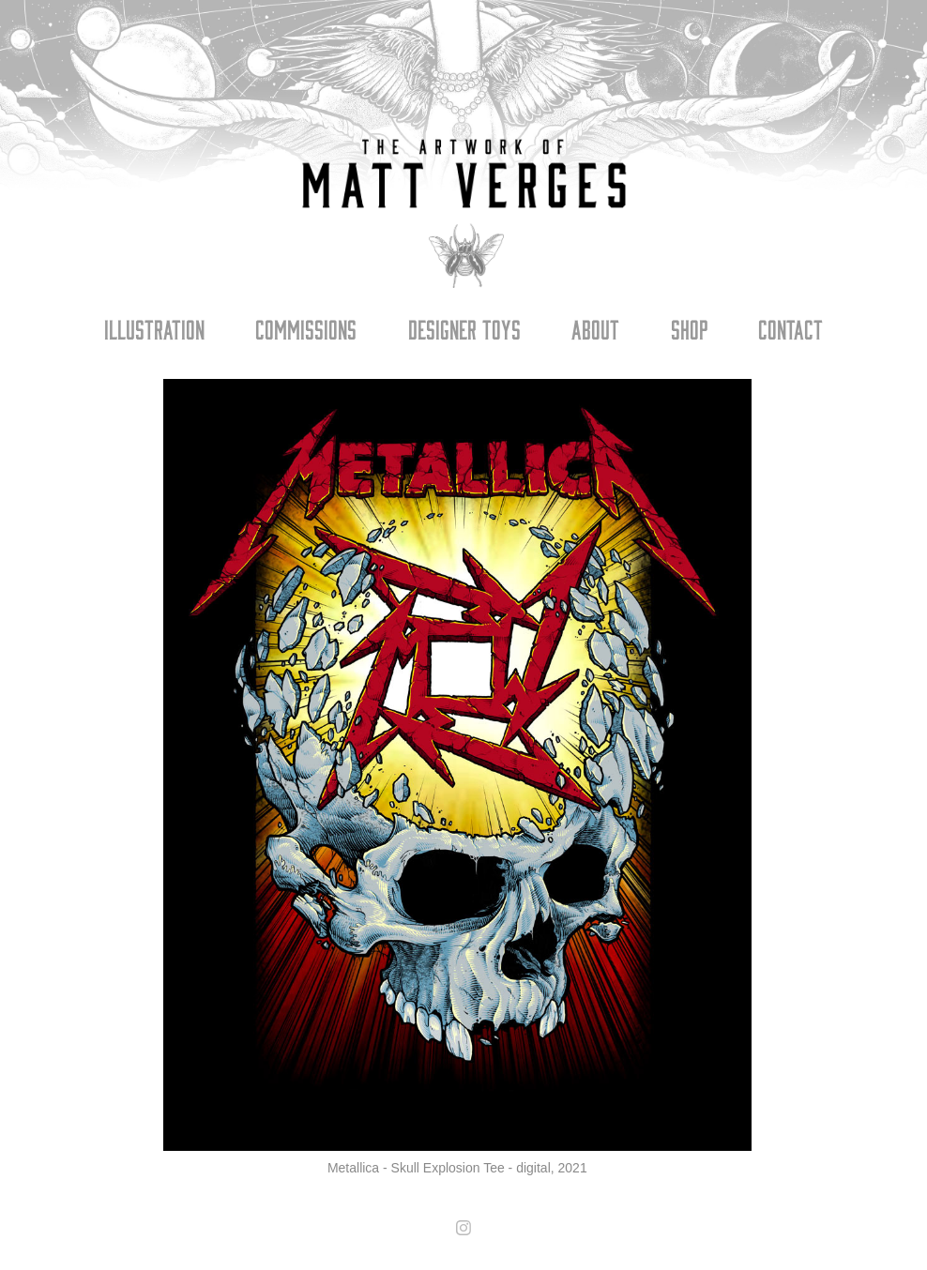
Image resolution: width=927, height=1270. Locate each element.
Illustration (154, 328)
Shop (689, 328)
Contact (790, 328)
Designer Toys (464, 328)
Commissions (306, 328)
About (595, 328)
